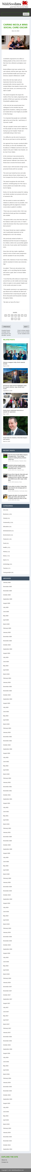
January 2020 (7, 882)
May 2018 (5, 965)
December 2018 (7, 936)
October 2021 (7, 795)
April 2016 (6, 1070)
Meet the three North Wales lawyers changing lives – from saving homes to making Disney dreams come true (18, 457)
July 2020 (5, 857)
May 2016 (5, 1065)
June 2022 (6, 761)
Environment (6, 535)
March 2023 (6, 724)
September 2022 (7, 749)
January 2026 (7, 582)
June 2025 (6, 611)
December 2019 (7, 886)
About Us (4, 1160)
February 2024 (7, 678)
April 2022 (6, 770)
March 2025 (6, 624)
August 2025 (6, 603)
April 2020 (6, 870)
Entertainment (7, 530)
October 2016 (7, 1045)
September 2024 (7, 649)
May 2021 (5, 815)
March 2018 (6, 974)
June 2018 (6, 961)
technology (6, 564)
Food (4, 543)
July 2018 (5, 957)
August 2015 (6, 1103)
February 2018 (7, 978)
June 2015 (6, 1111)
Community (21, 491)
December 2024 (7, 636)
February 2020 (7, 878)
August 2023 (6, 703)
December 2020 (7, 836)
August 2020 (6, 853)
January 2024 (7, 682)
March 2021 (6, 824)
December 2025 (7, 586)
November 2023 (7, 690)
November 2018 (7, 940)
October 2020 (7, 845)
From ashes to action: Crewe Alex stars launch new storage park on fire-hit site (17, 488)
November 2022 (7, 740)
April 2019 (6, 920)
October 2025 (7, 595)
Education (6, 526)
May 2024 (5, 665)
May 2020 (5, 865)
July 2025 (5, 607)
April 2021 (6, 820)
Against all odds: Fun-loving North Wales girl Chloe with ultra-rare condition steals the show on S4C (17, 497)
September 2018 (7, 949)
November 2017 (7, 990)
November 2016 (7, 1040)
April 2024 (6, 670)
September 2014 (7, 1149)
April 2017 (6, 1020)
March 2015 (6, 1124)
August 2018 (6, 953)
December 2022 (7, 736)
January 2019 (7, 932)
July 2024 (5, 657)
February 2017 (7, 1028)
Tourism (5, 568)
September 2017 (7, 999)
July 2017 (5, 1007)
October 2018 (7, 945)
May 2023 (5, 715)
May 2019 (5, 915)
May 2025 (5, 615)
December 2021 (7, 786)
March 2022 (6, 774)
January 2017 (7, 1032)
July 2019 (5, 907)
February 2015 (7, 1128)
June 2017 (6, 1011)
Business (17, 461)
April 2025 (6, 620)
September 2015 (7, 1099)
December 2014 (7, 1136)
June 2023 (6, 711)
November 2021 (7, 790)
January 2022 (7, 782)
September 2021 (7, 799)
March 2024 (6, 674)
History (5, 551)
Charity (5, 518)
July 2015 (5, 1107)
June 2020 (6, 861)
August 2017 (6, 1003)
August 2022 (6, 753)
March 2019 (6, 924)
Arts (15, 470)
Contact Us (5, 1162)
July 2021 (5, 807)
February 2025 (7, 628)
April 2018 (6, 970)
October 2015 (7, 1095)
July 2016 (5, 1057)
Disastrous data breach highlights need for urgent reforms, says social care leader (14, 387)
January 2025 (7, 632)
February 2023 (7, 728)
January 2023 (7, 732)
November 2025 (7, 590)
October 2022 (7, 745)
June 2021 (6, 811)
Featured (21, 461)
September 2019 (7, 899)
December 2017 (7, 986)
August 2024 (6, 653)
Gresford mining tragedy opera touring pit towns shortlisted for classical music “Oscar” (17, 467)
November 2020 (7, 840)
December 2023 (7, 686)
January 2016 (7, 1082)
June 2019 (6, 911)
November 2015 (7, 1090)
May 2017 (5, 1015)
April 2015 (6, 1120)
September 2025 (7, 599)
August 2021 (6, 803)
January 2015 (7, 1132)
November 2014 (7, 1140)
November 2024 (7, 640)
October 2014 (7, 1145)
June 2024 (6, 661)
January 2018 (7, 982)
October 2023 (7, 695)
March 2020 (6, 874)
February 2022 (7, 778)
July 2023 (5, 707)
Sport (4, 560)
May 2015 (5, 1116)
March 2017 (6, 1024)
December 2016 (7, 1036)
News (25, 461)
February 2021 (7, 828)
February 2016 (7, 1078)
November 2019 (7, 890)
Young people (7, 572)
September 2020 (7, 849)
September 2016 (7, 1049)
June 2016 (6, 1061)
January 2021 (7, 832)
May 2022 (5, 765)
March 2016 (6, 1074)
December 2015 (7, 1086)
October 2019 (7, 895)
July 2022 (5, 757)
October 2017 (7, 995)
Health (5, 547)
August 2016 (6, 1053)
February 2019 (7, 928)
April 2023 (6, 720)
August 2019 (6, 903)
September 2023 (7, 699)
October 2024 (7, 645)
